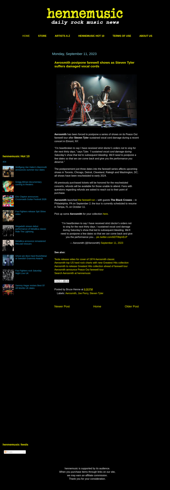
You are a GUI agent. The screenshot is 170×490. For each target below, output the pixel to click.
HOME (26, 36)
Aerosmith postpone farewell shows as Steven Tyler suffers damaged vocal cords (94, 64)
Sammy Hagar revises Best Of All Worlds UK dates (30, 286)
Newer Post (62, 306)
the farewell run (86, 200)
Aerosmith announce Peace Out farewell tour (79, 269)
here (105, 214)
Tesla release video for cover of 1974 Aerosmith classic (84, 259)
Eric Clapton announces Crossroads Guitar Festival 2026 (31, 198)
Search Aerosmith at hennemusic (72, 273)
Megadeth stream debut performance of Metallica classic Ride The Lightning (30, 229)
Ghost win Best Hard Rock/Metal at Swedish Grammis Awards (31, 257)
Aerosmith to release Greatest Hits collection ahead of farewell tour (91, 266)
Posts (8, 452)
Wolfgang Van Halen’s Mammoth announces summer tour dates (31, 168)
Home (97, 306)
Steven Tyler (96, 293)
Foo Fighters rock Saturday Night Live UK (28, 272)
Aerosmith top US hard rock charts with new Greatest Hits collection (91, 262)
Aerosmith (70, 293)
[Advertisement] (26, 81)
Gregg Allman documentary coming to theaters (28, 183)
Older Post (132, 306)
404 (4, 162)
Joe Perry (83, 293)
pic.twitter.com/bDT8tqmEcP (111, 237)
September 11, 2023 (112, 243)
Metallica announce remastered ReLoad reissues (30, 242)
